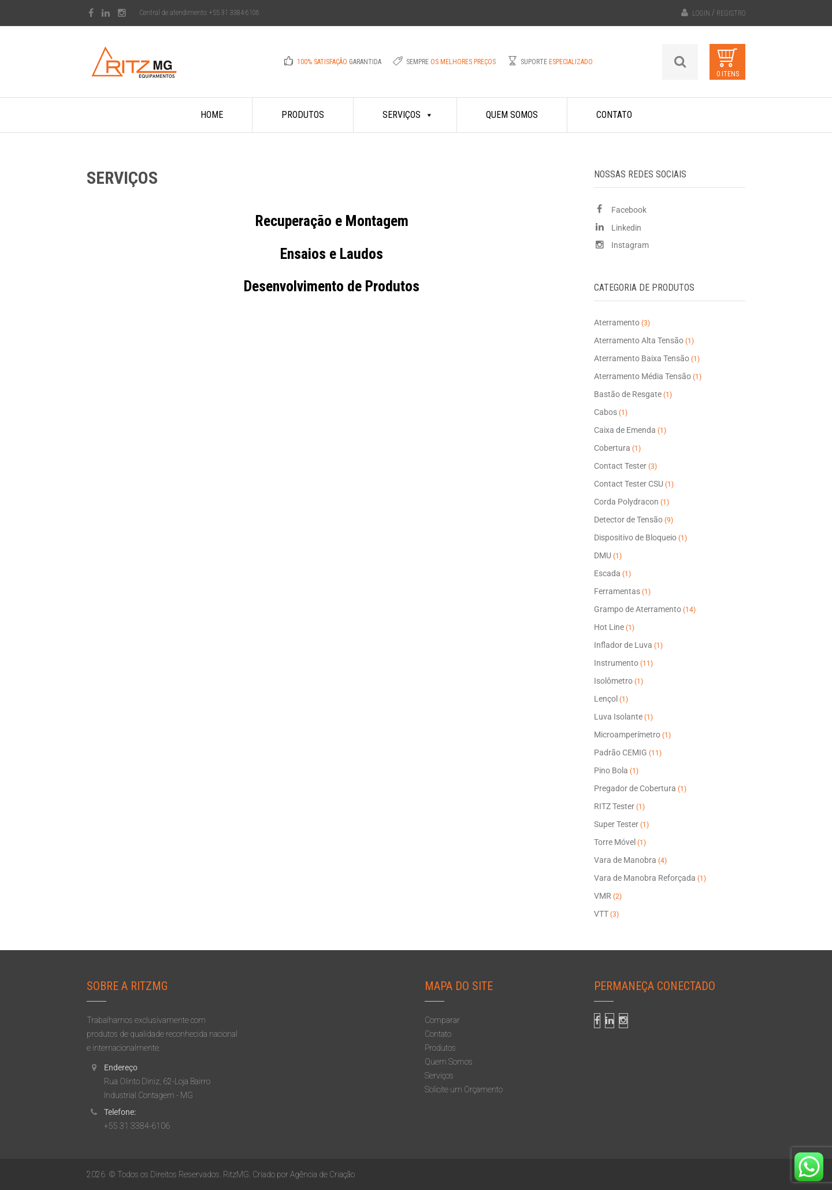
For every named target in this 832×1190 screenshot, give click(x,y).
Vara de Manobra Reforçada (645, 878)
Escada (607, 573)
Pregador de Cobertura (635, 788)
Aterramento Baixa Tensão (641, 358)
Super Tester (616, 824)
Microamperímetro (627, 734)
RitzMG (236, 1174)
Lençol (606, 698)
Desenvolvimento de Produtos (331, 286)
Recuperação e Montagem (331, 220)
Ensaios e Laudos (331, 253)
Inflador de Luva (623, 645)
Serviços (407, 115)
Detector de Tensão (628, 519)
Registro (730, 13)
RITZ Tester (614, 806)
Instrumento (616, 663)
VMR (602, 895)
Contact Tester (620, 465)
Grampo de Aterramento (637, 609)
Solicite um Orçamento (464, 1089)
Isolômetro (613, 680)
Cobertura (612, 448)
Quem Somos (512, 114)
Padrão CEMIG (620, 752)
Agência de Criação (322, 1174)
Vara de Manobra (625, 860)
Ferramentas (617, 591)
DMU (602, 555)
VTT (601, 913)
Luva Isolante (618, 716)
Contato (614, 114)
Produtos (302, 114)
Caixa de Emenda (625, 430)
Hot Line (609, 627)
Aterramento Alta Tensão (639, 340)
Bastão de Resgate (628, 394)
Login (701, 13)
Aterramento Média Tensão (642, 376)
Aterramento (617, 322)
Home (211, 114)
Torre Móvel (615, 842)
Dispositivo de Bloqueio (635, 537)
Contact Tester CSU (628, 483)
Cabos (605, 412)
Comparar (442, 1020)
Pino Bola (611, 770)
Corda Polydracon (626, 501)
